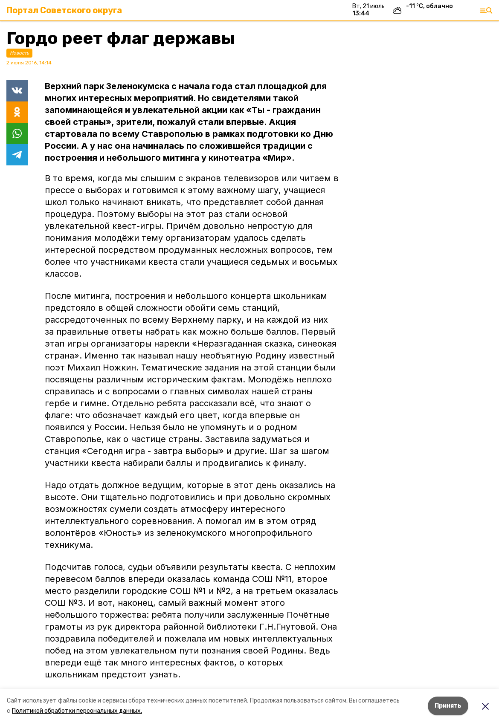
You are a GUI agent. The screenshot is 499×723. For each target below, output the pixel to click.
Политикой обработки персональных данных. (77, 710)
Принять (448, 705)
